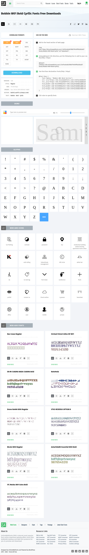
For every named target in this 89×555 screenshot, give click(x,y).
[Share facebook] (70, 24)
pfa (17, 51)
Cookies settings (74, 543)
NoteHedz (55, 372)
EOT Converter (51, 537)
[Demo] (14, 24)
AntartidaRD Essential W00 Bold (64, 447)
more (44, 217)
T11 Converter (62, 541)
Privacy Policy (62, 543)
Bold (17, 95)
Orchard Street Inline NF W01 (62, 334)
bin (27, 51)
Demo (67, 3)
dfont (27, 59)
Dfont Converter (74, 541)
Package (50, 525)
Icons (53, 3)
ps (17, 55)
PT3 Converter (62, 539)
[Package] (26, 24)
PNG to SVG (39, 535)
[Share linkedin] (86, 24)
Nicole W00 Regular (15, 447)
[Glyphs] (20, 24)
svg (26, 42)
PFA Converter (40, 539)
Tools (71, 3)
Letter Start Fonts (62, 525)
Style (33, 525)
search (41, 3)
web (17, 42)
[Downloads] (16, 358)
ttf (7, 42)
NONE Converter (41, 543)
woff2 (27, 47)
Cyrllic (21, 95)
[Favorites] (9, 24)
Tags (41, 525)
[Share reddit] (74, 24)
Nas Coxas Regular (14, 334)
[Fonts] (38, 24)
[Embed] (24, 358)
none (7, 64)
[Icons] (32, 24)
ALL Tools (50, 543)
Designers (24, 525)
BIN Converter (51, 539)
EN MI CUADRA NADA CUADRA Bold (20, 372)
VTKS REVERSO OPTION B (61, 409)
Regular (13, 84)
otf (7, 51)
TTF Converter (62, 535)
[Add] (3, 24)
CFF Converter (40, 541)
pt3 (7, 55)
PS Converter (73, 539)
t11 (17, 59)
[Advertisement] (17, 130)
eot (7, 47)
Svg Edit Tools (51, 535)
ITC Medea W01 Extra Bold (17, 485)
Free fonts (4, 3)
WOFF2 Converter (74, 537)
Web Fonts (13, 525)
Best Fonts (60, 3)
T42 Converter (51, 541)
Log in (79, 3)
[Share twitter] (78, 24)
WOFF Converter (63, 537)
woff (16, 47)
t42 (7, 59)
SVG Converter (40, 537)
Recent (48, 3)
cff (27, 55)
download (17, 73)
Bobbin (13, 95)
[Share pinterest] (82, 24)
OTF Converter (73, 535)
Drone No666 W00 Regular (17, 409)
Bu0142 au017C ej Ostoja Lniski (20, 92)
